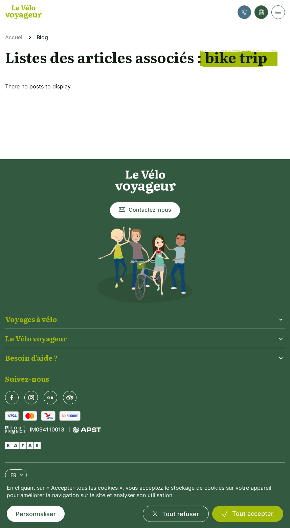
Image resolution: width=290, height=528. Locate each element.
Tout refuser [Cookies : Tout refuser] (179, 514)
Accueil (14, 37)
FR (13, 475)
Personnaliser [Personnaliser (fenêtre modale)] (36, 514)
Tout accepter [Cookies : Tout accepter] (251, 513)
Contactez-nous (145, 210)
